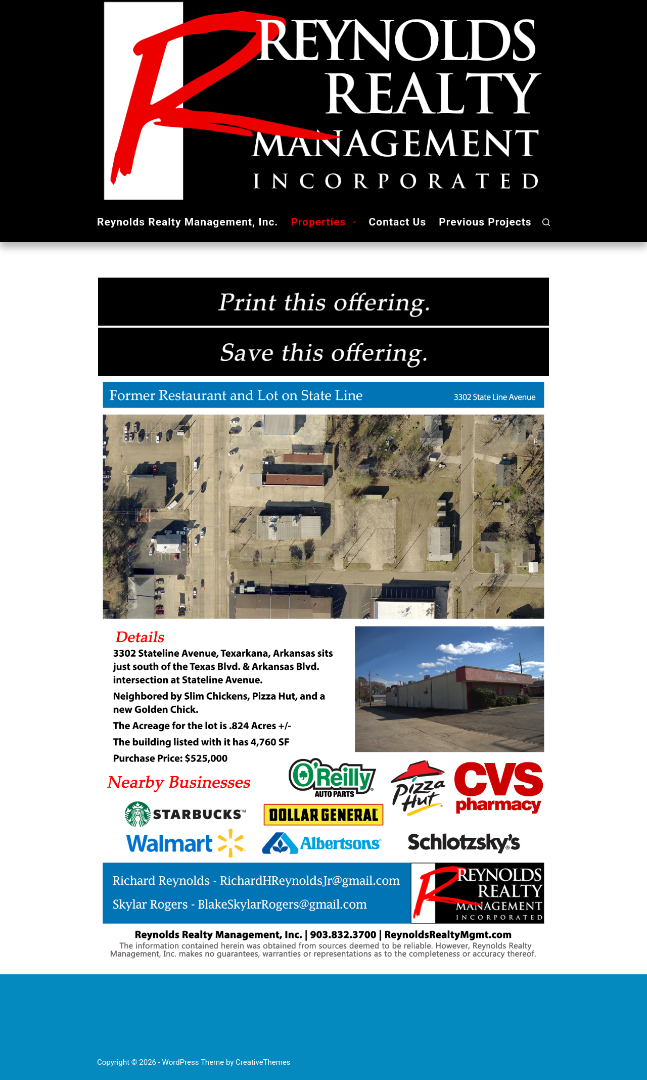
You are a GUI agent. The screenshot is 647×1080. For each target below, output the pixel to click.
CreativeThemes (263, 1062)
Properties (325, 222)
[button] (354, 222)
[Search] (546, 222)
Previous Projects (485, 222)
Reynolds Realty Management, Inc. (187, 222)
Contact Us (398, 222)
